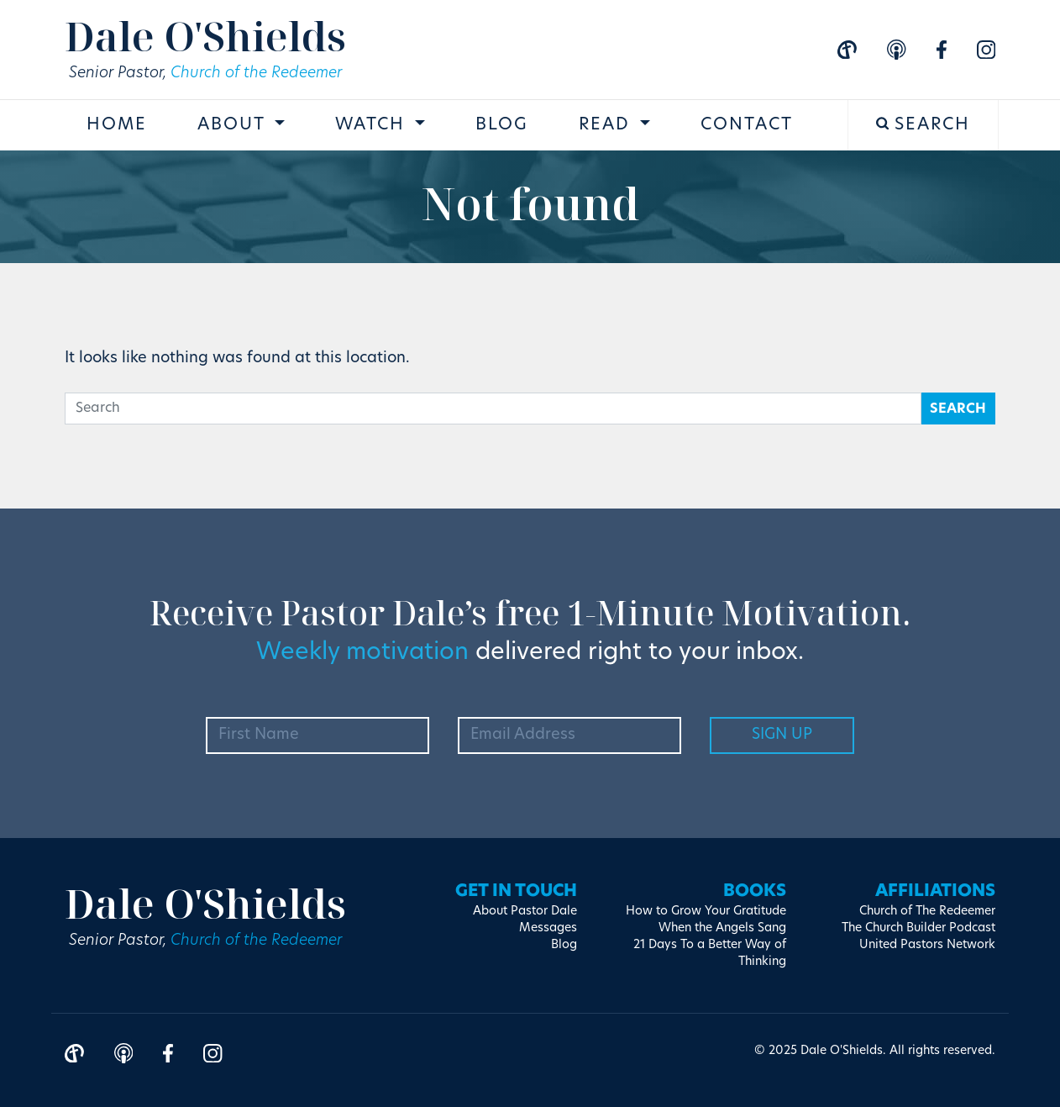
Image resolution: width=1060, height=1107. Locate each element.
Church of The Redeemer (927, 911)
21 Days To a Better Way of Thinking (709, 953)
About (233, 125)
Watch (373, 125)
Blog (501, 125)
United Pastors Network (927, 945)
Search (923, 125)
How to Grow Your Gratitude (706, 911)
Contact (747, 125)
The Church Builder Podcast (918, 928)
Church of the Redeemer (256, 74)
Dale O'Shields (205, 35)
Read (607, 125)
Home (117, 125)
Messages (548, 928)
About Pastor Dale (525, 911)
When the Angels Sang (722, 928)
